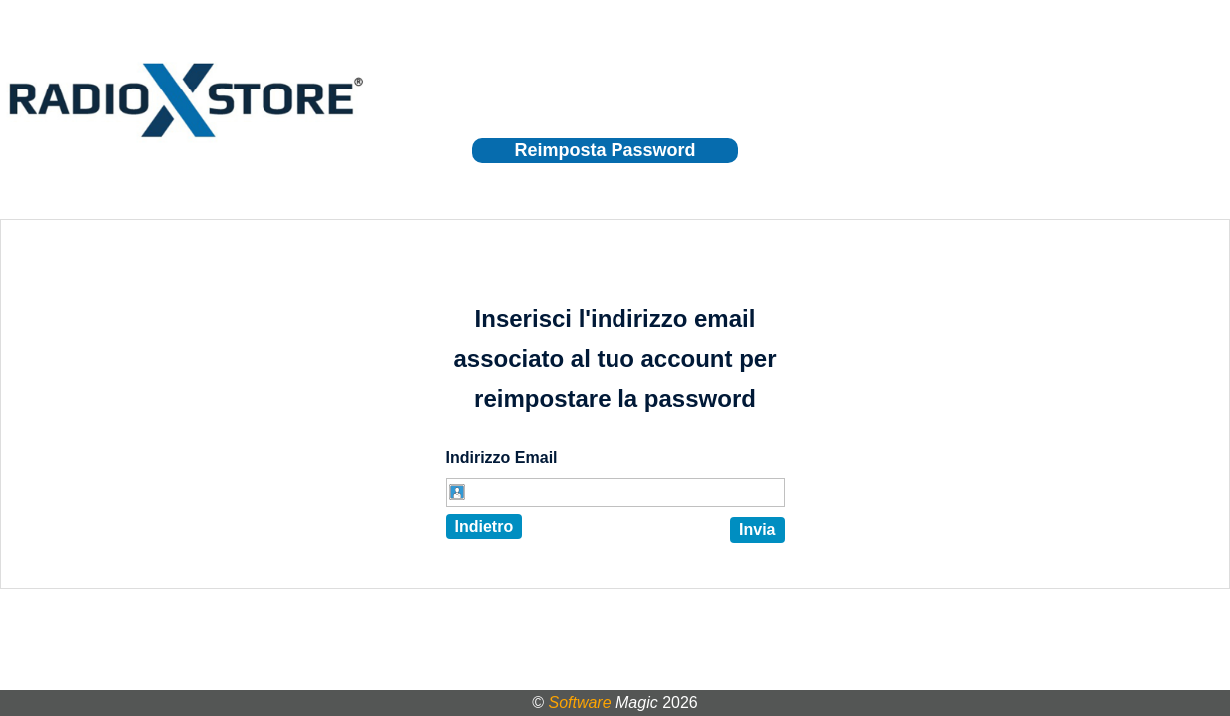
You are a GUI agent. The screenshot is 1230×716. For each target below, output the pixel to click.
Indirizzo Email (502, 457)
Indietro (484, 526)
